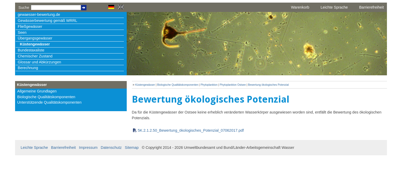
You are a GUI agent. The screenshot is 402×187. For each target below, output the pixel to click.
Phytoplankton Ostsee (233, 84)
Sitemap (132, 147)
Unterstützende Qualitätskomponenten (49, 102)
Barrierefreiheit (371, 7)
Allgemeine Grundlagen (37, 91)
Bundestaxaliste (31, 50)
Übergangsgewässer (35, 38)
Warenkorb (300, 7)
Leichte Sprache (334, 7)
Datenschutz (111, 147)
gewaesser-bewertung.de (39, 14)
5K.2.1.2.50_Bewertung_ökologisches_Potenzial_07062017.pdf (191, 130)
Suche (23, 7)
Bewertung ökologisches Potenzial (268, 84)
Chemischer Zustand (35, 56)
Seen (22, 32)
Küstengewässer (35, 44)
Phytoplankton (209, 84)
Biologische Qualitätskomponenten (46, 97)
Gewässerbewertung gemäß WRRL (47, 20)
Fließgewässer (30, 26)
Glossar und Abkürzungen (39, 62)
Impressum (88, 147)
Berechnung (28, 68)
